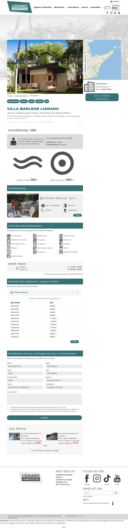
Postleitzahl (50, 384)
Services (23, 101)
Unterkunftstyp (13, 101)
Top (47, 101)
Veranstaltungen (64, 480)
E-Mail (9, 370)
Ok (116, 493)
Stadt (47, 363)
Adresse (48, 377)
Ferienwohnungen (21, 96)
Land (47, 370)
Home (10, 96)
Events (85, 7)
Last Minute (40, 451)
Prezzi (32, 101)
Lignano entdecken (43, 7)
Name (9, 363)
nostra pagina (60, 523)
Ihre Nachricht (12, 392)
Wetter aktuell (63, 485)
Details (77, 215)
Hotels (59, 477)
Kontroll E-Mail (12, 377)
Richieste (39, 101)
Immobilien (95, 7)
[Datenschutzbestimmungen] (68, 411)
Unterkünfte (74, 7)
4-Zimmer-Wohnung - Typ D (59, 198)
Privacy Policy (79, 516)
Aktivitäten (59, 7)
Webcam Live (61, 482)
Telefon (9, 384)
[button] (43, 445)
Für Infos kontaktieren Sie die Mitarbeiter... (96, 503)
